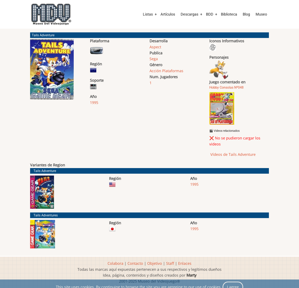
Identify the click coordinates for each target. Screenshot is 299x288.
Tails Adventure (44, 171)
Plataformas (172, 70)
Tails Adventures (45, 215)
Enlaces (184, 263)
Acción (155, 70)
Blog (246, 14)
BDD (209, 14)
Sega (154, 58)
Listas (148, 14)
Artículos (168, 14)
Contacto (135, 263)
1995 (94, 102)
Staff (170, 263)
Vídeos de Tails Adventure (232, 154)
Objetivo (154, 263)
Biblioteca (229, 14)
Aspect (155, 46)
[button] (52, 71)
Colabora (115, 263)
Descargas (189, 14)
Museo (261, 14)
